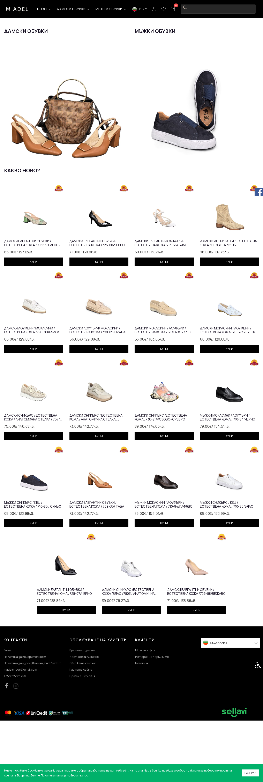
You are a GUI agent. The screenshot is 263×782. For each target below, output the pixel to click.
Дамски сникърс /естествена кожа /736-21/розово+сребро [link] (161, 476)
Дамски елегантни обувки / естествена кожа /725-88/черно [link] (97, 302)
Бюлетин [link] (141, 723)
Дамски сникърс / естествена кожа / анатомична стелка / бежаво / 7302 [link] (95, 476)
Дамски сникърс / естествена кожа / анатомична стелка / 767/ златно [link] (32, 476)
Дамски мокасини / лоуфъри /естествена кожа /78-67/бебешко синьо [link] (229, 389)
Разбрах (250, 773)
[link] (17, 8)
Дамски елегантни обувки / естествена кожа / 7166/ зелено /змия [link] (32, 302)
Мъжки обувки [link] (121, 9)
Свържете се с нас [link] (83, 723)
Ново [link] (54, 9)
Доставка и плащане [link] (84, 716)
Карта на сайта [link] (80, 730)
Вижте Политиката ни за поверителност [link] (61, 775)
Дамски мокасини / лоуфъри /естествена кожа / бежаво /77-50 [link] (163, 389)
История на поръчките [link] (152, 716)
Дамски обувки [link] (83, 9)
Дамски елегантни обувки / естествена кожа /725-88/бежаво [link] (196, 650)
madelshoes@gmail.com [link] (20, 730)
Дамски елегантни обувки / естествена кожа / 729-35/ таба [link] (96, 563)
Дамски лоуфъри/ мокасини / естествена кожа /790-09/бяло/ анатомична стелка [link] (31, 389)
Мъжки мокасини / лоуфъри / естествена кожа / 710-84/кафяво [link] (164, 563)
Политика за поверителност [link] (25, 716)
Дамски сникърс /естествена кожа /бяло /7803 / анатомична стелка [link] (128, 650)
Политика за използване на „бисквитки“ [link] (32, 723)
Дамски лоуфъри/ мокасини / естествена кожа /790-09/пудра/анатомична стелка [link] (98, 389)
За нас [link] (8, 709)
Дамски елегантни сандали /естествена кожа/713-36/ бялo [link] (161, 302)
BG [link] (220, 9)
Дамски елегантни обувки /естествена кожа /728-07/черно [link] (64, 650)
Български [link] (218, 701)
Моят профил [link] (145, 709)
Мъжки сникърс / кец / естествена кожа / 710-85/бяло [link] (226, 563)
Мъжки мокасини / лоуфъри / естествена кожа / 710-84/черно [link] (227, 476)
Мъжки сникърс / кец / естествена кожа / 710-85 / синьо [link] (32, 563)
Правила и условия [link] (82, 737)
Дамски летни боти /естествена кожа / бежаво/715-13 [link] (228, 302)
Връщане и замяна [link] (82, 709)
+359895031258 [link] (15, 737)
